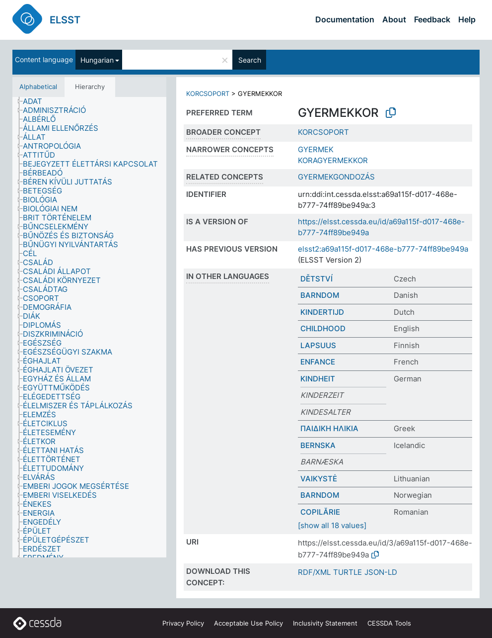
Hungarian (97, 60)
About (394, 19)
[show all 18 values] (332, 525)
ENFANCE (317, 361)
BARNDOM (319, 295)
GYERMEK (316, 149)
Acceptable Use (248, 623)
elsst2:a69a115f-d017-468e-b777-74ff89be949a (383, 249)
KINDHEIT (317, 378)
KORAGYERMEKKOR (333, 160)
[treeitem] (36, 101)
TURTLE (347, 572)
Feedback (432, 19)
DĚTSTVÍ (316, 278)
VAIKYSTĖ (318, 478)
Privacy (183, 623)
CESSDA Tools (389, 623)
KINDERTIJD (322, 312)
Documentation (344, 19)
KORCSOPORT (207, 93)
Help (467, 19)
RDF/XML (314, 572)
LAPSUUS (318, 345)
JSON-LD (380, 572)
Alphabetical (38, 87)
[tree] (89, 327)
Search (249, 60)
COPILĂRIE (320, 512)
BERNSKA (318, 445)
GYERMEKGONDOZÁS (336, 177)
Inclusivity (325, 623)
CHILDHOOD (323, 328)
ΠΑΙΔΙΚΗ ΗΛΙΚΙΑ (329, 428)
